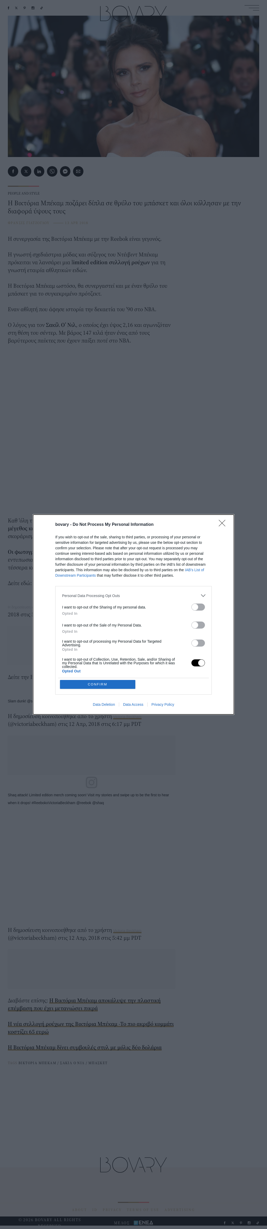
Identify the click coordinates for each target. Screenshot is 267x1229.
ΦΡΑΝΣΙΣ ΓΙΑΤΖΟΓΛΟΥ (28, 222)
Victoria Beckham (127, 717)
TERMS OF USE (143, 1209)
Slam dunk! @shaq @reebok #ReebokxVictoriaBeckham (53, 701)
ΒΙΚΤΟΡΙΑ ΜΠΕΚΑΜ (37, 1063)
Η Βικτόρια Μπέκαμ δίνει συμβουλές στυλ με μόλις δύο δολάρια (85, 1047)
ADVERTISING (180, 1209)
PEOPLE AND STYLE (24, 193)
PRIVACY (112, 1209)
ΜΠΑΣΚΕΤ (98, 1063)
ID (95, 1209)
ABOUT (79, 1209)
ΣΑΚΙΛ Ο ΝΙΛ (72, 1063)
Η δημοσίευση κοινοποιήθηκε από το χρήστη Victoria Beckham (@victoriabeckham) (75, 607)
